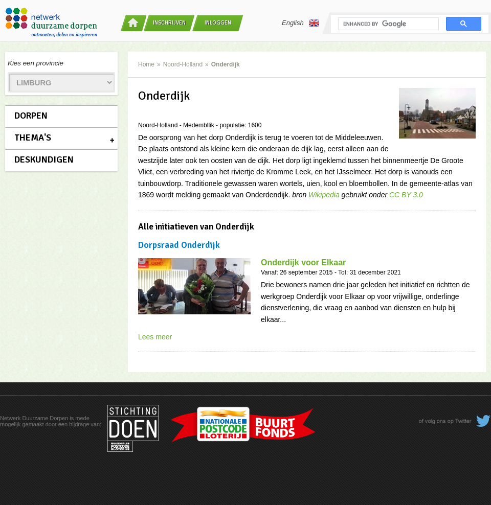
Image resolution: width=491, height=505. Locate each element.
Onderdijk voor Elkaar (303, 262)
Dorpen (31, 115)
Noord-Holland (183, 64)
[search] (387, 24)
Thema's (32, 137)
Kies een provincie (35, 63)
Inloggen (218, 22)
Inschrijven (169, 22)
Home (146, 64)
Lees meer (155, 337)
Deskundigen (44, 159)
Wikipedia (324, 195)
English (300, 23)
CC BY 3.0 (406, 195)
